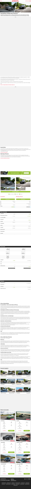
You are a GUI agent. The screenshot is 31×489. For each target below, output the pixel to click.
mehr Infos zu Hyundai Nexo (4, 152)
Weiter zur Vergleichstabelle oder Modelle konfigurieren (7, 84)
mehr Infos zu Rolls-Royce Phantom (5, 158)
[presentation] (0, 182)
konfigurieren (8, 199)
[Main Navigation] (0, 0)
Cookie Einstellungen (13, 480)
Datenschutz (12, 479)
